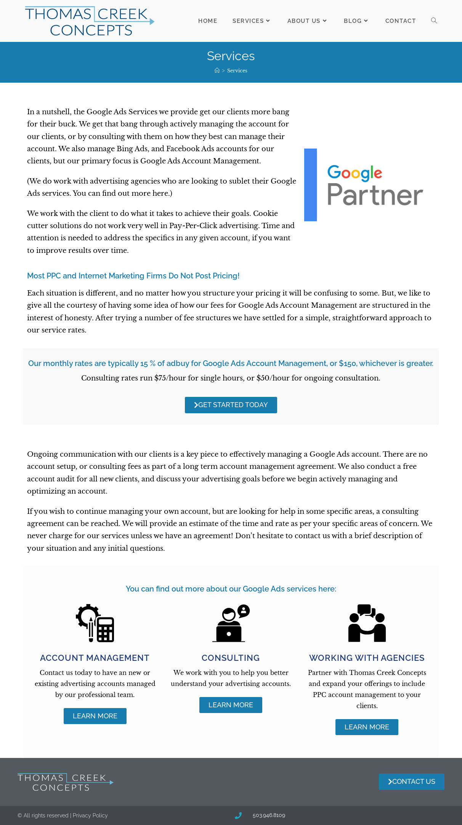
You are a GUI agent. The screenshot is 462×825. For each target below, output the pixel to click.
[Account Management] (95, 623)
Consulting (231, 658)
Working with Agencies (367, 658)
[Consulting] (231, 623)
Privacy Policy (90, 815)
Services (237, 70)
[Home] (217, 70)
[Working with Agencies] (367, 623)
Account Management (95, 658)
